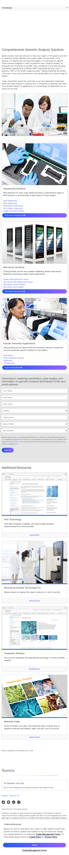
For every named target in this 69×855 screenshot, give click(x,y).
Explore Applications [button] (12, 367)
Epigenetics (8, 360)
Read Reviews (34, 669)
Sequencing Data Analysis (13, 211)
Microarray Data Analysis (13, 287)
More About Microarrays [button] (14, 291)
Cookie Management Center (48, 834)
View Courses (34, 601)
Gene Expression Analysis (13, 358)
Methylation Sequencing (13, 206)
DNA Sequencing (10, 201)
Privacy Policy (51, 837)
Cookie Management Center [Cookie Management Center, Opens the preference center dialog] (34, 850)
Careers (5, 795)
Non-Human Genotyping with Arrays (18, 282)
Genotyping (8, 355)
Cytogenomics (9, 363)
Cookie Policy (35, 837)
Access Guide (34, 737)
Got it (34, 845)
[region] (34, 837)
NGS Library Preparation (13, 208)
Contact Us (14, 795)
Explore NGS (34, 535)
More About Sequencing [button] (14, 215)
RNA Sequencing (10, 203)
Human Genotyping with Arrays (16, 279)
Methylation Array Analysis (14, 284)
